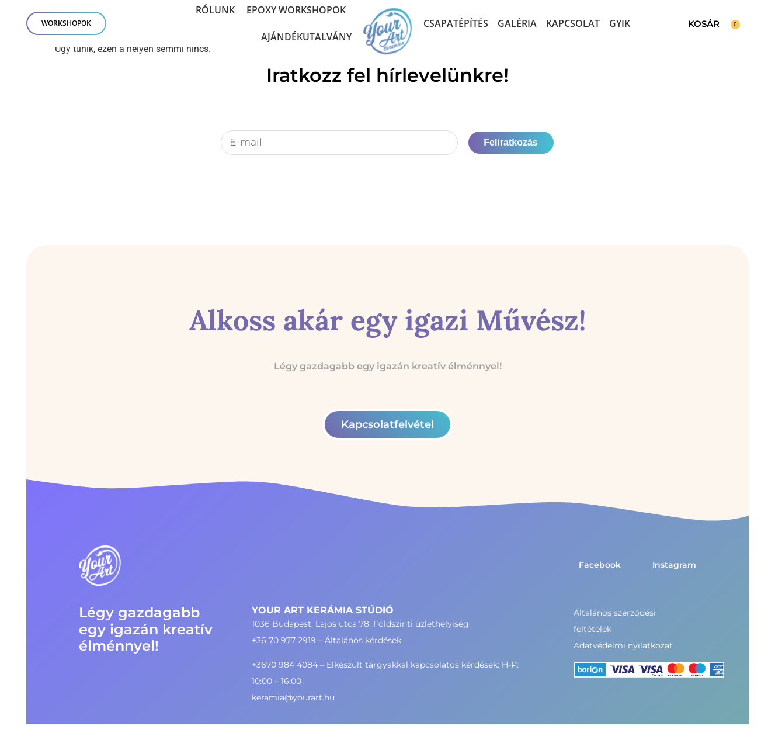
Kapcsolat (573, 23)
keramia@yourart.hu (293, 697)
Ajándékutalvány (306, 36)
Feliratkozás (510, 142)
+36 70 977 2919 (284, 640)
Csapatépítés (455, 23)
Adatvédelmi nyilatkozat (623, 645)
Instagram (674, 564)
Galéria (517, 23)
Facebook (600, 564)
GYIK (619, 23)
